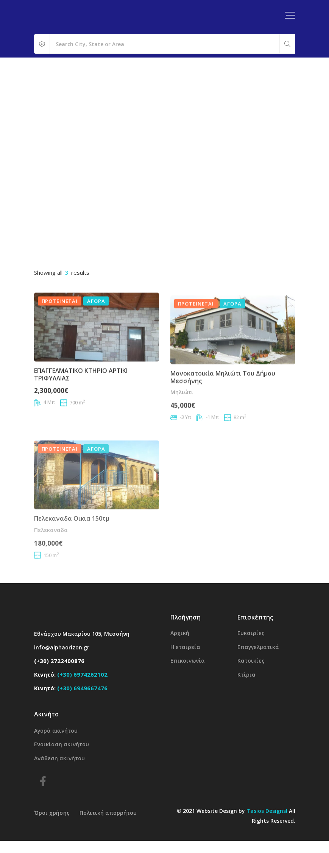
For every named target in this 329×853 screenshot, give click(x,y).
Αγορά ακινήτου (56, 730)
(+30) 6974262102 (82, 674)
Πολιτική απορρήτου (108, 812)
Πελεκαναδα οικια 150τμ (71, 546)
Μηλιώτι (181, 414)
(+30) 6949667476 (82, 688)
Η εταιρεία (185, 647)
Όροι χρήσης (52, 812)
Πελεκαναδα (51, 557)
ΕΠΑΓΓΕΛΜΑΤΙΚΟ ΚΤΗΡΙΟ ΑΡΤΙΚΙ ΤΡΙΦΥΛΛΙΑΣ (81, 387)
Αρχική (179, 633)
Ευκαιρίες (251, 633)
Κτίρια (246, 674)
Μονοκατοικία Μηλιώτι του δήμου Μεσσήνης (222, 399)
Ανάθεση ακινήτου (59, 758)
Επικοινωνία (187, 660)
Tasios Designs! (266, 810)
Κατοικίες (251, 660)
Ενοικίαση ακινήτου (61, 744)
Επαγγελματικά (258, 647)
